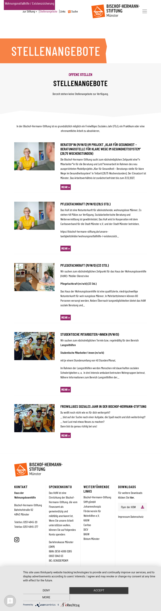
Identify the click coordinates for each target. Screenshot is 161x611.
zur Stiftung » (30, 11)
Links (62, 11)
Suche (73, 11)
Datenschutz (136, 516)
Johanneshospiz (92, 506)
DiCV (85, 529)
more (137, 597)
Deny (43, 597)
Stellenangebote (48, 11)
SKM (85, 502)
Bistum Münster (91, 538)
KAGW (86, 520)
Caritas (87, 525)
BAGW (86, 534)
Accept (90, 597)
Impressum (124, 516)
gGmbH (92, 502)
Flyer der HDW (128, 507)
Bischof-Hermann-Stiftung (97, 497)
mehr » (65, 187)
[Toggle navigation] (144, 11)
